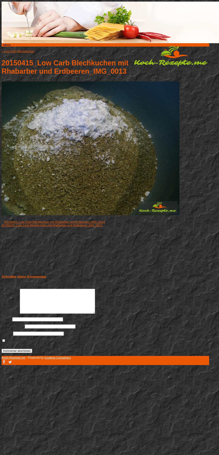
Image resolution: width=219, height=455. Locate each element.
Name (6, 319)
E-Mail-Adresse (13, 326)
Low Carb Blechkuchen (18, 51)
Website (7, 333)
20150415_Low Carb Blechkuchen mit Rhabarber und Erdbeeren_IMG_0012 (52, 225)
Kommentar (10, 312)
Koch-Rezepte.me (171, 56)
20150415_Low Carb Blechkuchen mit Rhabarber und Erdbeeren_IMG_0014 (54, 222)
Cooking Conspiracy (57, 357)
